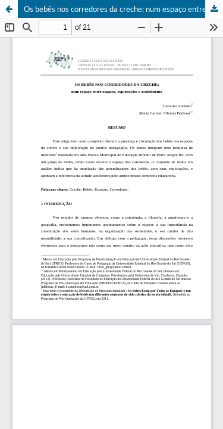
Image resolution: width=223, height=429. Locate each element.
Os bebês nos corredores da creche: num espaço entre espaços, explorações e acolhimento (123, 9)
